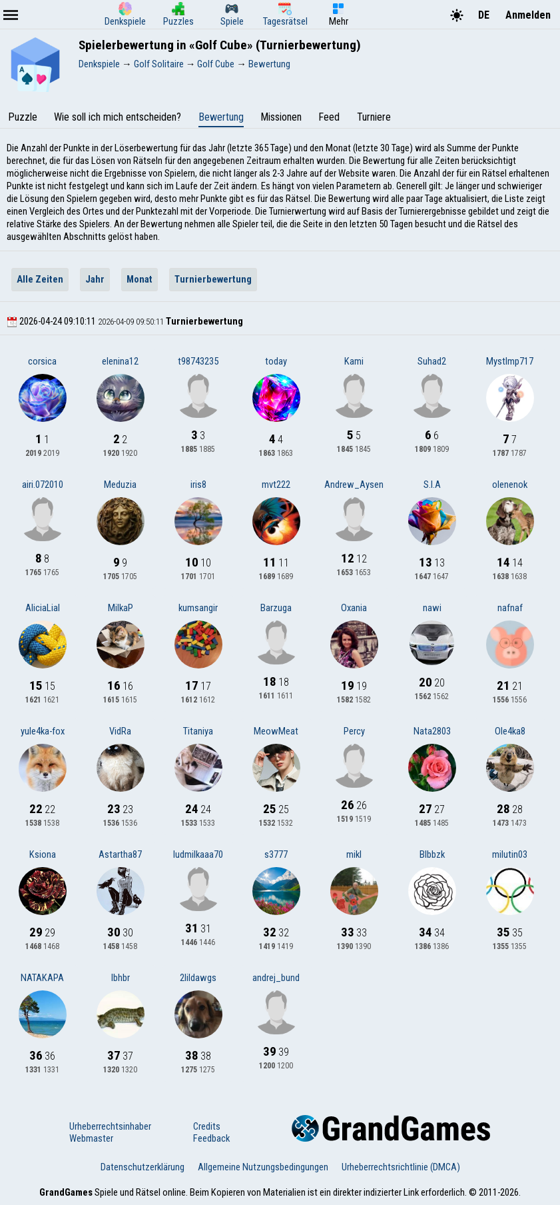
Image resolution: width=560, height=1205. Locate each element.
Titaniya (198, 731)
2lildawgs (198, 978)
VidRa (120, 731)
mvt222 (276, 485)
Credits (206, 1126)
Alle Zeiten (40, 279)
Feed (329, 117)
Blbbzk (432, 854)
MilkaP (120, 608)
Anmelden (528, 15)
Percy (354, 731)
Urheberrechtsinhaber (110, 1126)
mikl (354, 854)
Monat (139, 279)
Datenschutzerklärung (142, 1167)
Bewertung (221, 117)
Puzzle (22, 117)
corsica (42, 361)
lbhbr (120, 978)
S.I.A (432, 485)
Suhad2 (432, 361)
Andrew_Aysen (354, 485)
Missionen (281, 117)
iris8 (198, 485)
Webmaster (91, 1138)
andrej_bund (276, 978)
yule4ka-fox (43, 731)
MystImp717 (509, 361)
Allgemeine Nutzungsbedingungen (263, 1167)
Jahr (95, 279)
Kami (354, 361)
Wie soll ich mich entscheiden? (117, 117)
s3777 (276, 854)
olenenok (509, 485)
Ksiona (42, 854)
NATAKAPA (42, 978)
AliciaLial (42, 608)
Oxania (354, 608)
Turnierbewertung (213, 279)
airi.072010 (42, 485)
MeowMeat (276, 731)
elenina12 (120, 361)
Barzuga (276, 608)
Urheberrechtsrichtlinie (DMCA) (401, 1167)
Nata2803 (432, 731)
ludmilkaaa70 (198, 854)
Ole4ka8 (510, 731)
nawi (432, 608)
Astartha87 (120, 854)
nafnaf (510, 608)
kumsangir (198, 608)
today (276, 361)
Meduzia (120, 485)
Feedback (211, 1138)
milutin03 (509, 854)
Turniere (374, 117)
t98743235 (198, 361)
